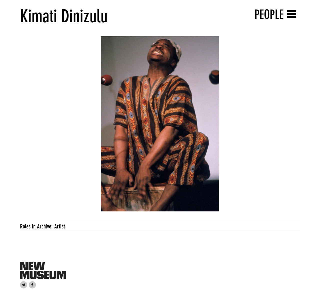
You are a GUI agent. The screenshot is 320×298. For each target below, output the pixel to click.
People (269, 14)
